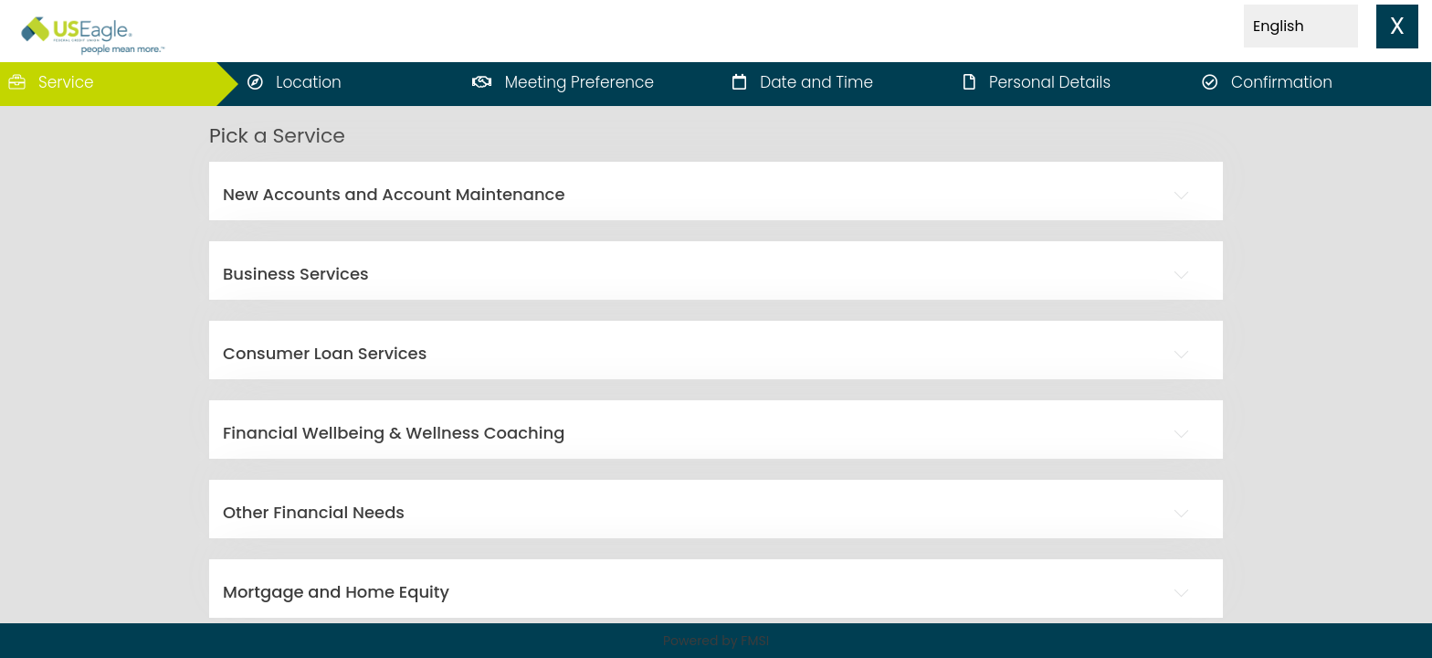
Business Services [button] (296, 273)
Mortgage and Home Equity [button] (336, 591)
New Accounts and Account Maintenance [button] (394, 194)
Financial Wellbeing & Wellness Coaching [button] (393, 432)
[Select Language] (1301, 26)
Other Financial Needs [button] (314, 512)
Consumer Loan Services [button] (324, 353)
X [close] (1397, 26)
